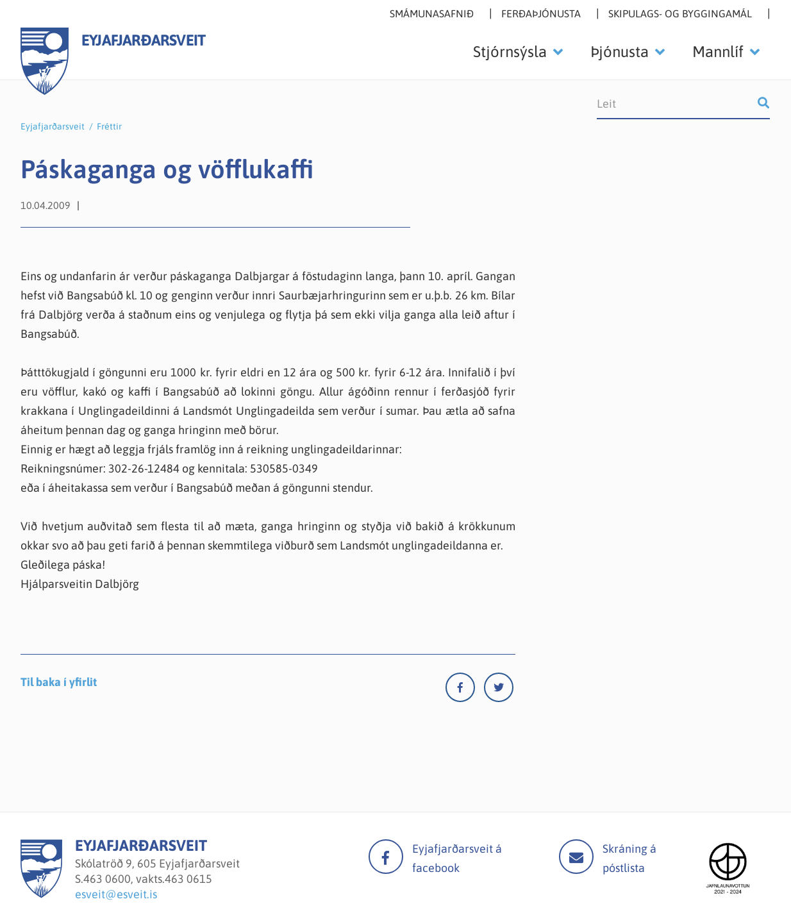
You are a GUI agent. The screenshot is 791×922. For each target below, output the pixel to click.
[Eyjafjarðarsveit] (41, 894)
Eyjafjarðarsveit (53, 126)
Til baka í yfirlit (59, 682)
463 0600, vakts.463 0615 (147, 878)
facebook (386, 856)
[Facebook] (464, 690)
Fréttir (109, 126)
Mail (576, 856)
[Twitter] (498, 690)
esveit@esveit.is (116, 894)
